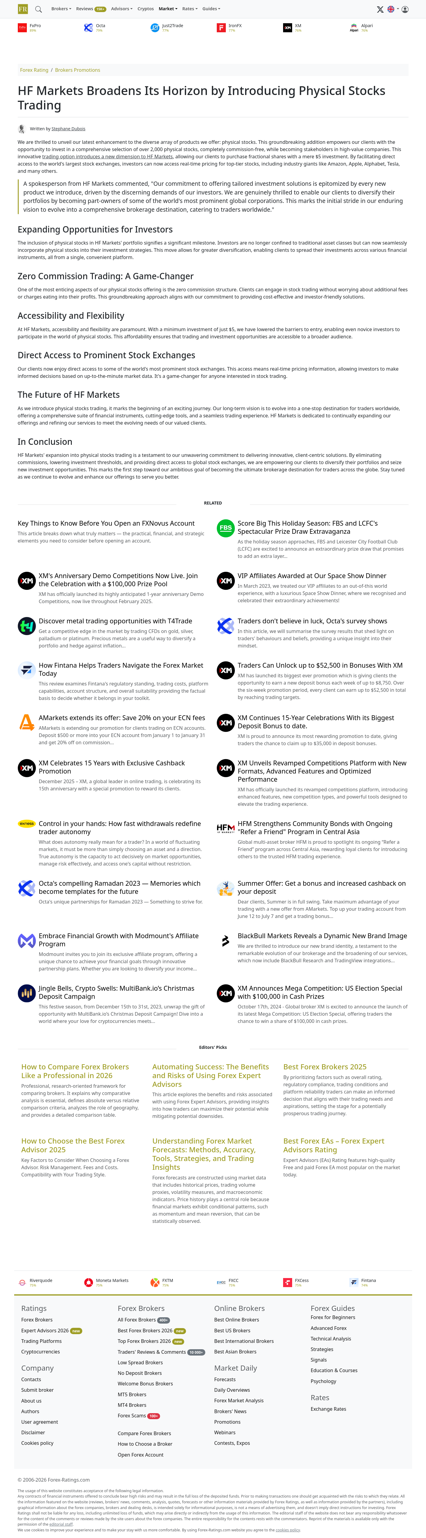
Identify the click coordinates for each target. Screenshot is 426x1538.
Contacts (31, 1379)
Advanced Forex (329, 1328)
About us (31, 1400)
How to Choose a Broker (145, 1444)
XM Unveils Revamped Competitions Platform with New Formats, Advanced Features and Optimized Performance (322, 770)
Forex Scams (139, 1415)
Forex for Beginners (333, 1317)
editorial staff (61, 1524)
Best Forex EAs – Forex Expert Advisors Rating (333, 1145)
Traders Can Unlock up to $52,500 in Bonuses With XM (320, 665)
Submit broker (37, 1390)
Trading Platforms (41, 1341)
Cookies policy (37, 1443)
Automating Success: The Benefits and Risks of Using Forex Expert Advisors (210, 1075)
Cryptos (145, 8)
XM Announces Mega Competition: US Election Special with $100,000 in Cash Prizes (320, 992)
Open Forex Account (141, 1454)
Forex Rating (34, 70)
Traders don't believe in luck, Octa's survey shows (312, 620)
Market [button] (166, 8)
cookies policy (288, 1530)
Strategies (322, 1349)
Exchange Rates (328, 1409)
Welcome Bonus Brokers (145, 1383)
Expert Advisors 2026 (51, 1330)
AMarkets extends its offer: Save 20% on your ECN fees (122, 717)
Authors (30, 1411)
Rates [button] (188, 8)
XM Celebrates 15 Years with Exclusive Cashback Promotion (112, 766)
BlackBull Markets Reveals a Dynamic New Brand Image (322, 935)
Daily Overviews (232, 1390)
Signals (319, 1359)
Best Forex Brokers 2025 (325, 1066)
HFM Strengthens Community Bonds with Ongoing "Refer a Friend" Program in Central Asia (315, 827)
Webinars (225, 1432)
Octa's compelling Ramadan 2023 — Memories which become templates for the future (120, 887)
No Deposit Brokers (140, 1373)
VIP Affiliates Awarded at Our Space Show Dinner (312, 575)
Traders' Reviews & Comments (161, 1352)
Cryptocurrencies (40, 1351)
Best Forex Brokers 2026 (152, 1330)
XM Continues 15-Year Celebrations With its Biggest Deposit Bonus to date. (316, 721)
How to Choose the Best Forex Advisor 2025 (73, 1145)
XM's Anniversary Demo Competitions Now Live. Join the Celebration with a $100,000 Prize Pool (118, 579)
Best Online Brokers (236, 1319)
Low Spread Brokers (140, 1362)
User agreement (39, 1422)
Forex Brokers (37, 1319)
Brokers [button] (60, 8)
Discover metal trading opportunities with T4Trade (115, 620)
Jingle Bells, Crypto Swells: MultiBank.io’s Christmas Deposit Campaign (116, 992)
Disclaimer (33, 1432)
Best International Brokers (244, 1341)
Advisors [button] (120, 8)
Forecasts (225, 1379)
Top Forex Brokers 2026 (151, 1341)
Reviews (91, 9)
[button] (393, 9)
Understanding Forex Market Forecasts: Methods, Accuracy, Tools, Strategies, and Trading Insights (204, 1154)
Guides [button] (210, 8)
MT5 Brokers (132, 1394)
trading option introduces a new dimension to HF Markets (107, 156)
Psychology (323, 1381)
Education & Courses (334, 1370)
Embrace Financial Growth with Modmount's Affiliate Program (119, 939)
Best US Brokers (232, 1330)
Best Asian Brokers (235, 1351)
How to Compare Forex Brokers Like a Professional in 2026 (75, 1071)
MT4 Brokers (132, 1405)
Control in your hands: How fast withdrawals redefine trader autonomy (120, 827)
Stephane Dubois (68, 128)
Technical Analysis (331, 1338)
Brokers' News (230, 1411)
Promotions (227, 1422)
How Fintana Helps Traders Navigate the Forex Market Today (121, 669)
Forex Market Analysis (239, 1400)
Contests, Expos (232, 1443)
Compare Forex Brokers (144, 1433)
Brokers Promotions (77, 70)
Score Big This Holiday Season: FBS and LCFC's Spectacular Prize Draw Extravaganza (308, 527)
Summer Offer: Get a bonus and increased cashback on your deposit (322, 887)
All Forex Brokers (144, 1319)
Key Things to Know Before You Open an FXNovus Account (106, 523)
